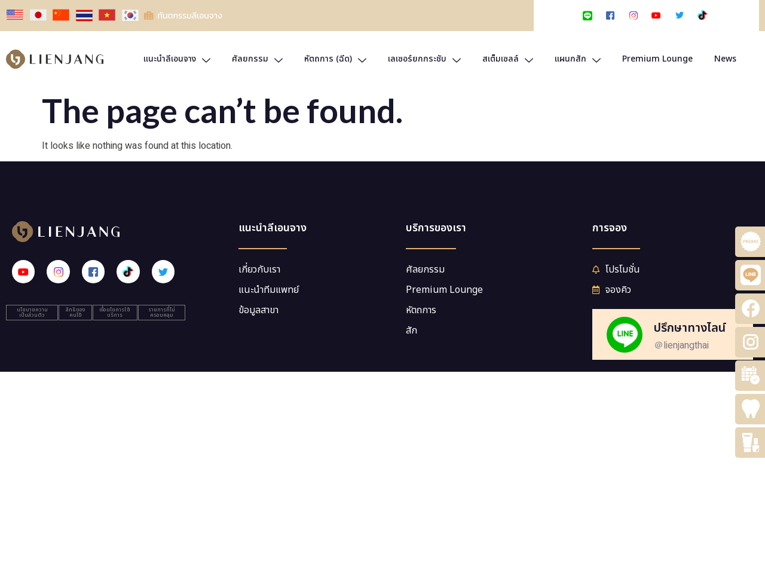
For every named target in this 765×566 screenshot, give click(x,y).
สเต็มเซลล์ (507, 59)
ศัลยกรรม (257, 59)
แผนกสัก (578, 59)
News (725, 59)
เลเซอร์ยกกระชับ (424, 59)
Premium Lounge (657, 59)
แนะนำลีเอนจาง (176, 59)
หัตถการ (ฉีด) (335, 59)
